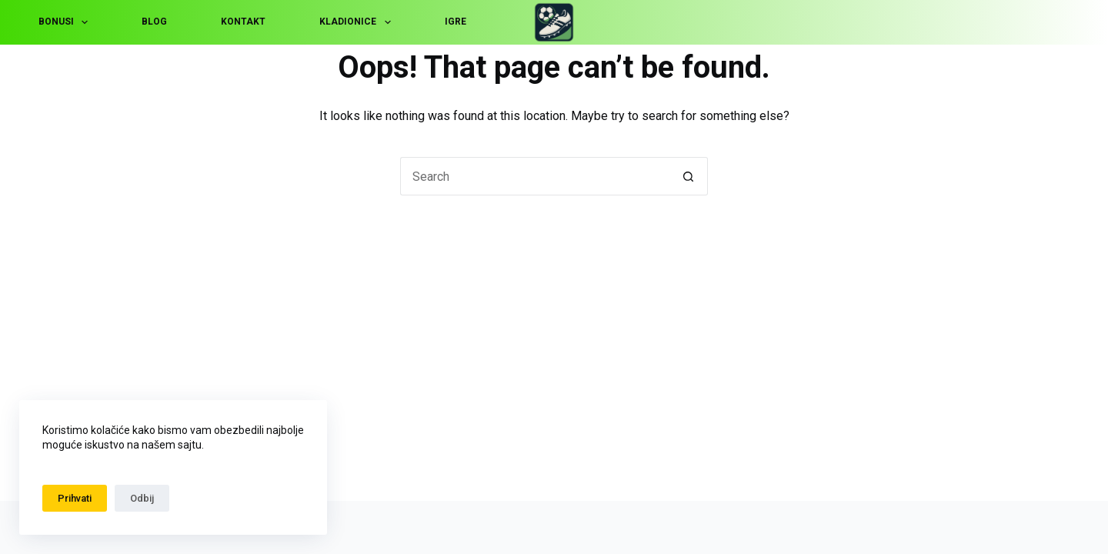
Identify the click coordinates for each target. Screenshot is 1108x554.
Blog (154, 21)
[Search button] (688, 176)
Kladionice (357, 22)
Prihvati (75, 498)
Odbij (142, 498)
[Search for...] (534, 176)
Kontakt (243, 21)
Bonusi (66, 22)
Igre (455, 21)
